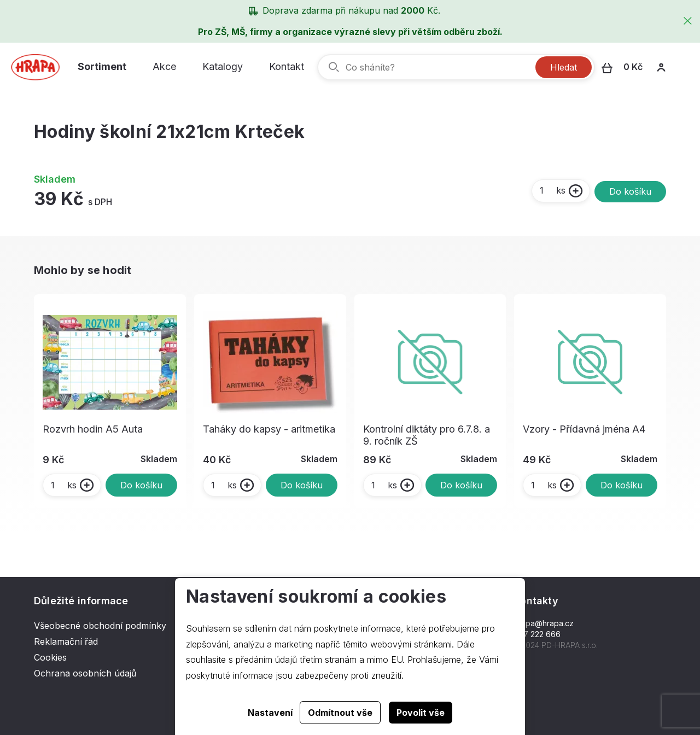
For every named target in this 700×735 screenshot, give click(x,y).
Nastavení (270, 712)
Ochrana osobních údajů (85, 673)
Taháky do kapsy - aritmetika (269, 429)
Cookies (50, 657)
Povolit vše (420, 712)
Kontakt (286, 66)
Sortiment (102, 66)
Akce (164, 66)
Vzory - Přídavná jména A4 (584, 429)
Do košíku (630, 191)
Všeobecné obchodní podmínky (100, 625)
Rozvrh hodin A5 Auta (93, 429)
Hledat (563, 67)
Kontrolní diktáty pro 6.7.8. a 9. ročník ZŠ (426, 435)
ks (552, 190)
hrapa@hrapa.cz (544, 623)
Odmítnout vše (340, 712)
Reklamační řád (66, 641)
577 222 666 (537, 634)
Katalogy (222, 66)
